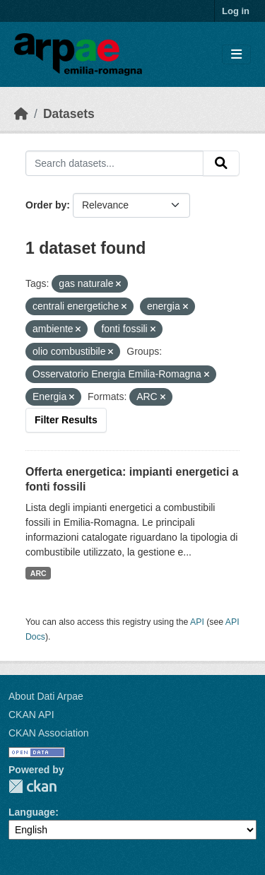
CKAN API (31, 714)
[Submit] (221, 163)
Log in (235, 11)
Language (31, 812)
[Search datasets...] (114, 163)
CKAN (32, 786)
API (197, 622)
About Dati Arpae (45, 696)
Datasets (69, 114)
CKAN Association (48, 733)
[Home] (21, 114)
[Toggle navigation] (236, 55)
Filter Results (66, 419)
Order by (45, 205)
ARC (38, 573)
